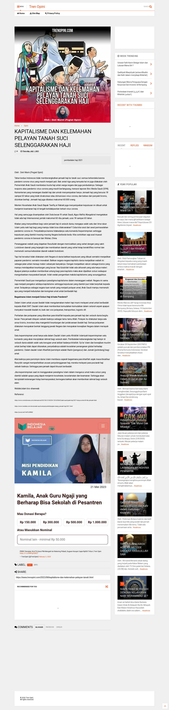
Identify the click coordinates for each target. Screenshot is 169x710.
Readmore (137, 225)
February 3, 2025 (45, 557)
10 (122, 583)
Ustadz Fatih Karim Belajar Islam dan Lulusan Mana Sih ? (134, 207)
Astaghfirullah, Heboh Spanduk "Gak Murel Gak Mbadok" (134, 423)
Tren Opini (37, 7)
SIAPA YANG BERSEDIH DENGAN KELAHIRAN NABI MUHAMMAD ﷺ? (134, 592)
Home (21, 13)
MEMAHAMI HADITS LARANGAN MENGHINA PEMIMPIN (134, 468)
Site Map (35, 13)
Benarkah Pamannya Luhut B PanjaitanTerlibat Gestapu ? (134, 335)
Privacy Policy (52, 13)
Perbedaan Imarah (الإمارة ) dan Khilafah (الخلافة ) (132, 249)
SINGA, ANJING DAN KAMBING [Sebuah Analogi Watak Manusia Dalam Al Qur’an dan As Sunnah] (133, 375)
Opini (26, 126)
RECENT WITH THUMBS (130, 105)
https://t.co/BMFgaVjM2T (29, 553)
